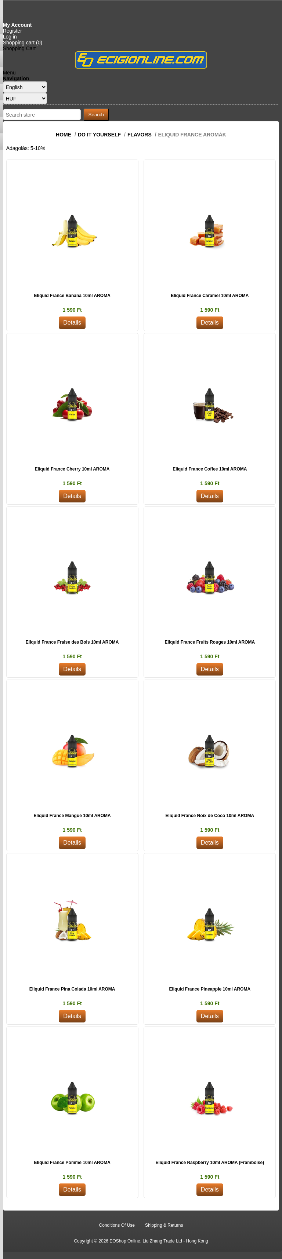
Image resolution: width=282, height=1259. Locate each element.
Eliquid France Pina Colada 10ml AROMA (72, 989)
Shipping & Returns (164, 1225)
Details (72, 322)
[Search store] (42, 114)
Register (12, 31)
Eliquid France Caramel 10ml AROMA (210, 295)
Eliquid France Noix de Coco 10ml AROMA (210, 815)
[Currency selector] (25, 98)
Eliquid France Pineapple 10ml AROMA (210, 989)
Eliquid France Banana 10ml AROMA (72, 295)
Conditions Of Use (117, 1225)
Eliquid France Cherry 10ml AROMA (72, 469)
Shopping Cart (19, 48)
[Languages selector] (25, 87)
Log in (10, 37)
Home (63, 135)
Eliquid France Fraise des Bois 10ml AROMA (72, 642)
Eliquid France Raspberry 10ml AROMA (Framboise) (209, 1162)
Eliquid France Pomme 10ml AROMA (72, 1162)
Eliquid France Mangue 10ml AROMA (72, 815)
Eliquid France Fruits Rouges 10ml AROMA (210, 642)
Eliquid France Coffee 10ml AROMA (210, 469)
